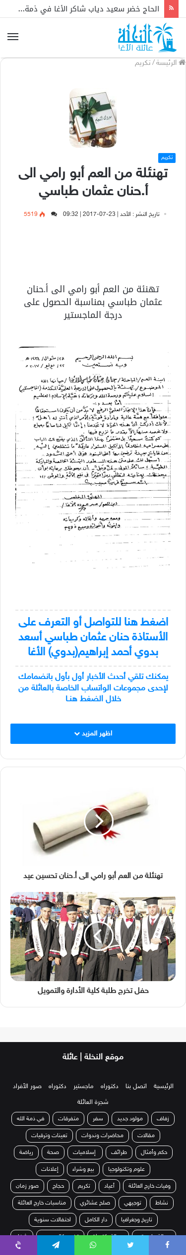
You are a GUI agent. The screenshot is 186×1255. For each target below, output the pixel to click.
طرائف (119, 1152)
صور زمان (27, 1186)
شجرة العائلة (93, 1102)
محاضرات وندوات (102, 1135)
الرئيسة (171, 63)
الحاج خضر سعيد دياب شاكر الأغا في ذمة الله (84, 9)
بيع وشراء (83, 1169)
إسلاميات (85, 1152)
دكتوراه (110, 1087)
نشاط (161, 1203)
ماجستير (83, 1087)
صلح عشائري (95, 1203)
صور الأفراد (27, 1087)
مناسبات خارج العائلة (42, 1203)
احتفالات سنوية (52, 1219)
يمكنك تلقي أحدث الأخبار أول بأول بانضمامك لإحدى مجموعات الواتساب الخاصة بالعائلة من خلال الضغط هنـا (93, 688)
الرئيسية (164, 1087)
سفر (98, 1118)
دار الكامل (96, 1219)
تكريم (143, 63)
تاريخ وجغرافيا (136, 1219)
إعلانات (50, 1169)
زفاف (163, 1118)
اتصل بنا (136, 1087)
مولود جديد (130, 1118)
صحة (53, 1152)
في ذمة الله (30, 1118)
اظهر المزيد (93, 734)
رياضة (26, 1152)
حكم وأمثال (154, 1152)
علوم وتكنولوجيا (126, 1169)
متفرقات (68, 1118)
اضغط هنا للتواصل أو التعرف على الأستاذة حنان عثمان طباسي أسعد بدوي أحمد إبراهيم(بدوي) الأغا (93, 637)
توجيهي (132, 1203)
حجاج (58, 1186)
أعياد (109, 1186)
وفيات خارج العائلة (149, 1186)
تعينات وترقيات (49, 1135)
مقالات (146, 1135)
